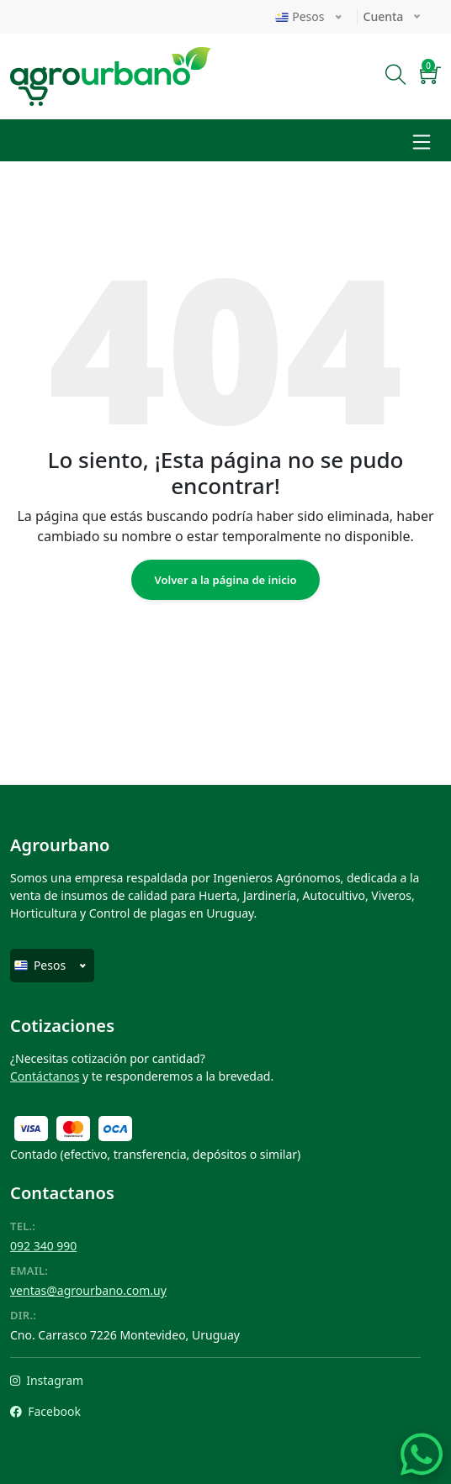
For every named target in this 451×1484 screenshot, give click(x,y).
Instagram (46, 1380)
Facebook (45, 1411)
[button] (430, 77)
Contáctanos (44, 1076)
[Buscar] (395, 77)
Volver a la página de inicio (226, 579)
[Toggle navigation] (421, 140)
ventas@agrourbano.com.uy (88, 1290)
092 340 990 (43, 1246)
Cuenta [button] (385, 16)
